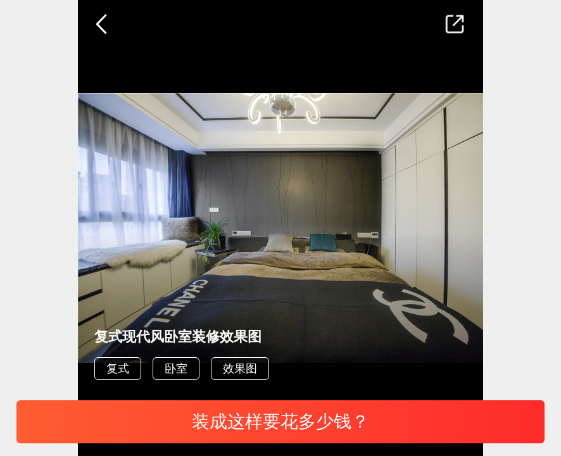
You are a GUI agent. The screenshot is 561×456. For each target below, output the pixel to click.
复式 (117, 368)
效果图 (240, 368)
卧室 (176, 368)
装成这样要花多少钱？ (280, 421)
